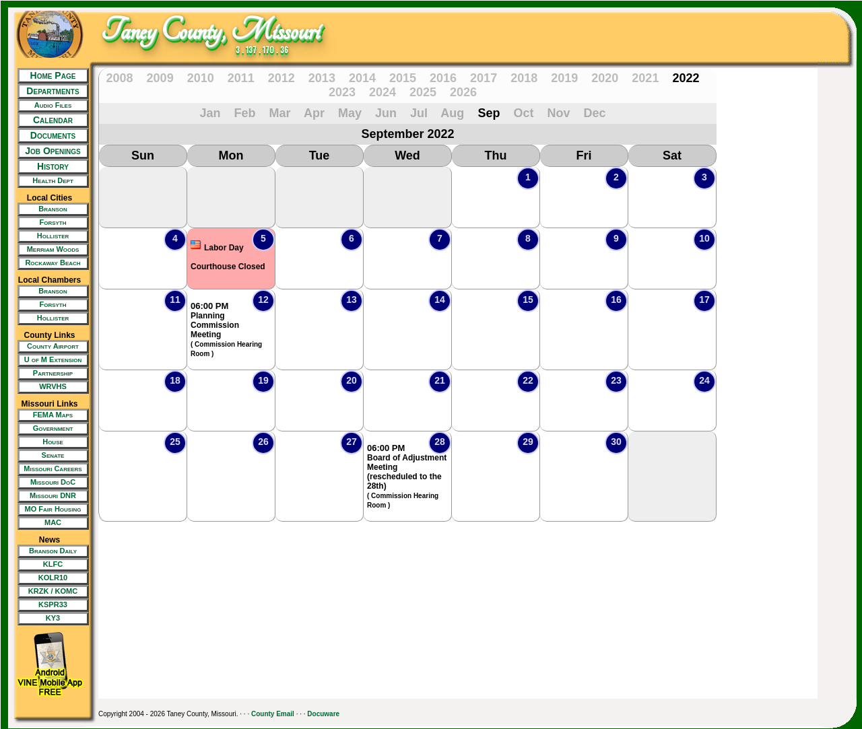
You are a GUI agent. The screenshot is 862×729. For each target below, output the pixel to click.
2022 (685, 78)
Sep (488, 113)
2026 (463, 92)
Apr (314, 113)
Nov (558, 113)
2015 (402, 78)
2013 (321, 78)
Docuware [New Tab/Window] (323, 714)
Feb (245, 113)
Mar (280, 113)
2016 (443, 78)
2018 (523, 78)
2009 (160, 78)
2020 (604, 78)
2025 (422, 92)
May (350, 113)
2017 (483, 78)
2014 (362, 78)
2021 (645, 78)
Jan (209, 113)
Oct (523, 113)
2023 (342, 92)
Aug (452, 113)
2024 (382, 92)
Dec (594, 113)
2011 (241, 78)
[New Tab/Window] (49, 105)
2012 (281, 78)
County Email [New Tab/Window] (272, 714)
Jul (419, 113)
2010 (200, 78)
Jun (386, 113)
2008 (119, 78)
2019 (564, 78)
